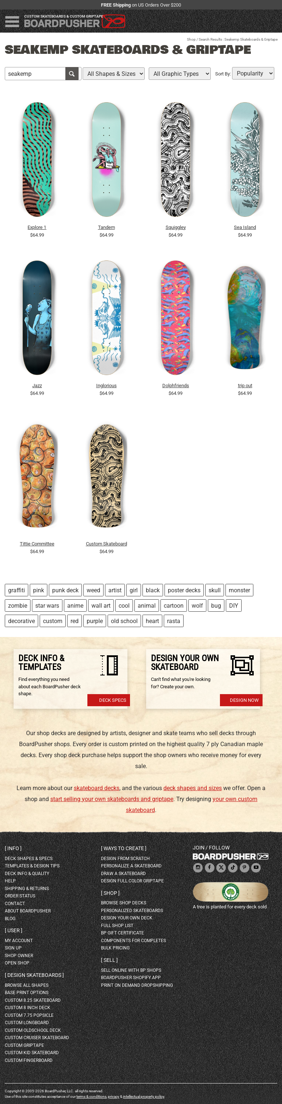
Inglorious (106, 385)
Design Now (244, 700)
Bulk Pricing (115, 948)
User (13, 930)
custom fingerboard (29, 1060)
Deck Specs (112, 700)
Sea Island (245, 227)
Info (13, 848)
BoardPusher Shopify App (131, 977)
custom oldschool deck (33, 1030)
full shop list (117, 925)
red (74, 621)
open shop (17, 963)
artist (115, 590)
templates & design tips (32, 865)
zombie (17, 605)
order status (20, 896)
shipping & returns (27, 888)
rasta (173, 621)
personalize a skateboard (131, 865)
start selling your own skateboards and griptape (111, 799)
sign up (13, 948)
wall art (101, 605)
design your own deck (126, 917)
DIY (233, 605)
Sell (109, 960)
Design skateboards (34, 975)
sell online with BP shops (131, 970)
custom (52, 621)
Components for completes (133, 940)
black (153, 590)
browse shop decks (123, 902)
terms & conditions (91, 1096)
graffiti (16, 590)
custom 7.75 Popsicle (29, 1015)
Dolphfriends (175, 385)
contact (15, 903)
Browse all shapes (26, 985)
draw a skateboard (123, 873)
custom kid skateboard (32, 1052)
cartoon (174, 605)
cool (124, 605)
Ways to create (124, 848)
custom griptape (24, 1045)
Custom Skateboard (106, 544)
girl (134, 590)
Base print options (26, 992)
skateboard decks (96, 788)
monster (239, 590)
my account (19, 940)
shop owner (19, 955)
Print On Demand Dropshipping (137, 985)
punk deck (65, 590)
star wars (47, 605)
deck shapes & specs (29, 858)
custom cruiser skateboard (37, 1037)
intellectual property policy (143, 1096)
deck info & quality (27, 873)
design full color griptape (132, 880)
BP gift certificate (122, 933)
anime (75, 605)
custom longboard (27, 1022)
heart (152, 621)
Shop (191, 39)
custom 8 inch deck (27, 1007)
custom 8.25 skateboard (33, 1000)
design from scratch (125, 858)
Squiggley (176, 227)
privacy (113, 1096)
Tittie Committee (37, 544)
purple (95, 621)
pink (38, 590)
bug (216, 605)
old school (124, 621)
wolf (197, 605)
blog (10, 918)
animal (147, 605)
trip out (245, 385)
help (10, 880)
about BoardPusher (28, 911)
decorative (21, 621)
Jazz (37, 385)
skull (215, 590)
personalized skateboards (132, 910)
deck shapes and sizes (192, 788)
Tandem (106, 227)
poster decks (184, 590)
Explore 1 (37, 227)
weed (93, 590)
